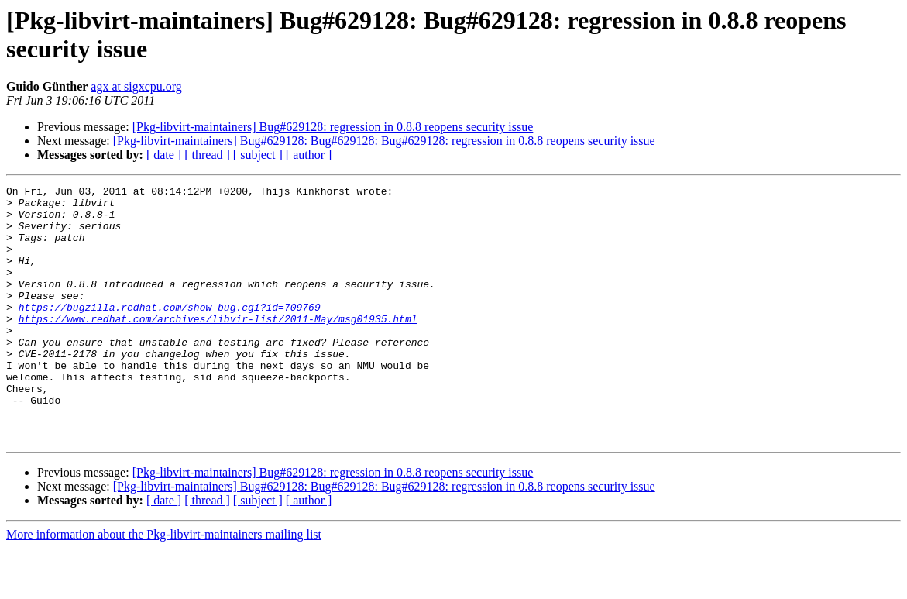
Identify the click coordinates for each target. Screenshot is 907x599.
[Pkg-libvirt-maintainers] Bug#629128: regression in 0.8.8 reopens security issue (333, 126)
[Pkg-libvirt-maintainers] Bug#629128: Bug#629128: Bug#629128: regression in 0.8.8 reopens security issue (384, 140)
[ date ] (163, 154)
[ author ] (309, 154)
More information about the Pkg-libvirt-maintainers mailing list (163, 585)
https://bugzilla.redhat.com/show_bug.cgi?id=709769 (170, 332)
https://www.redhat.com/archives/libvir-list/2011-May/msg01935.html (218, 346)
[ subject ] (258, 154)
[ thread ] (207, 154)
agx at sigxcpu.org (136, 86)
